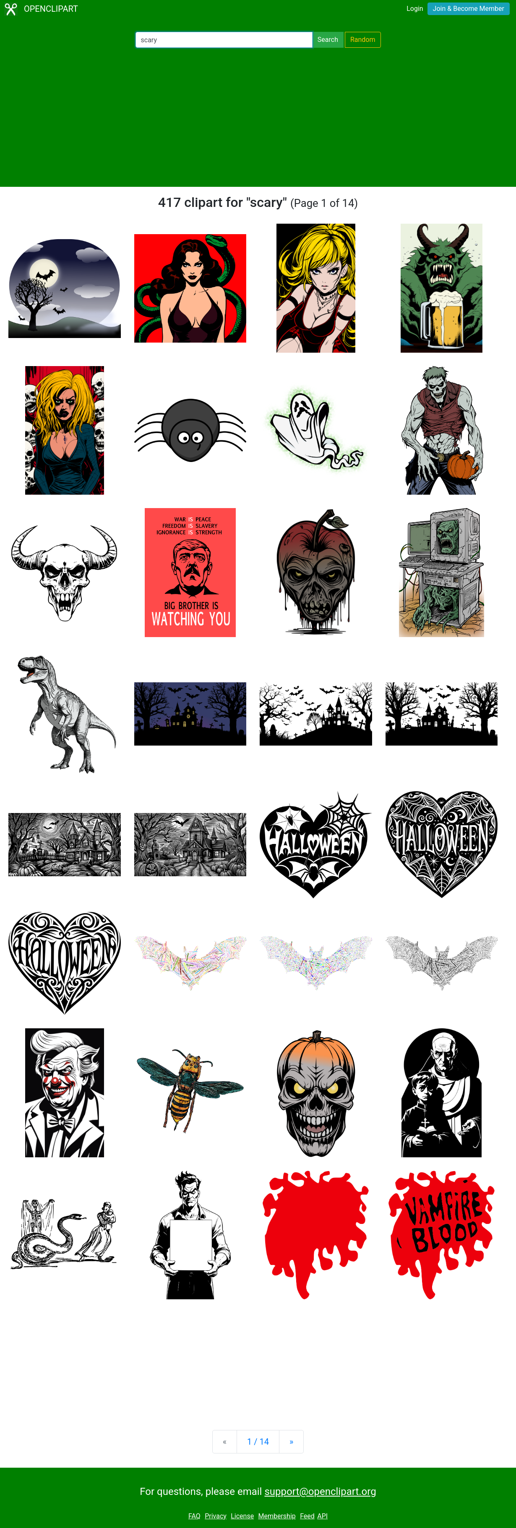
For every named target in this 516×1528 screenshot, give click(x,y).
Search (328, 40)
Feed (307, 1516)
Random (362, 40)
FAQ (194, 1516)
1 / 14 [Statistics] (258, 1442)
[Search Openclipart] (224, 40)
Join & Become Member (468, 9)
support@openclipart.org (320, 1491)
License (242, 1516)
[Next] (291, 1441)
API (322, 1516)
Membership (276, 1516)
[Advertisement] (258, 117)
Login (415, 9)
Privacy (216, 1516)
